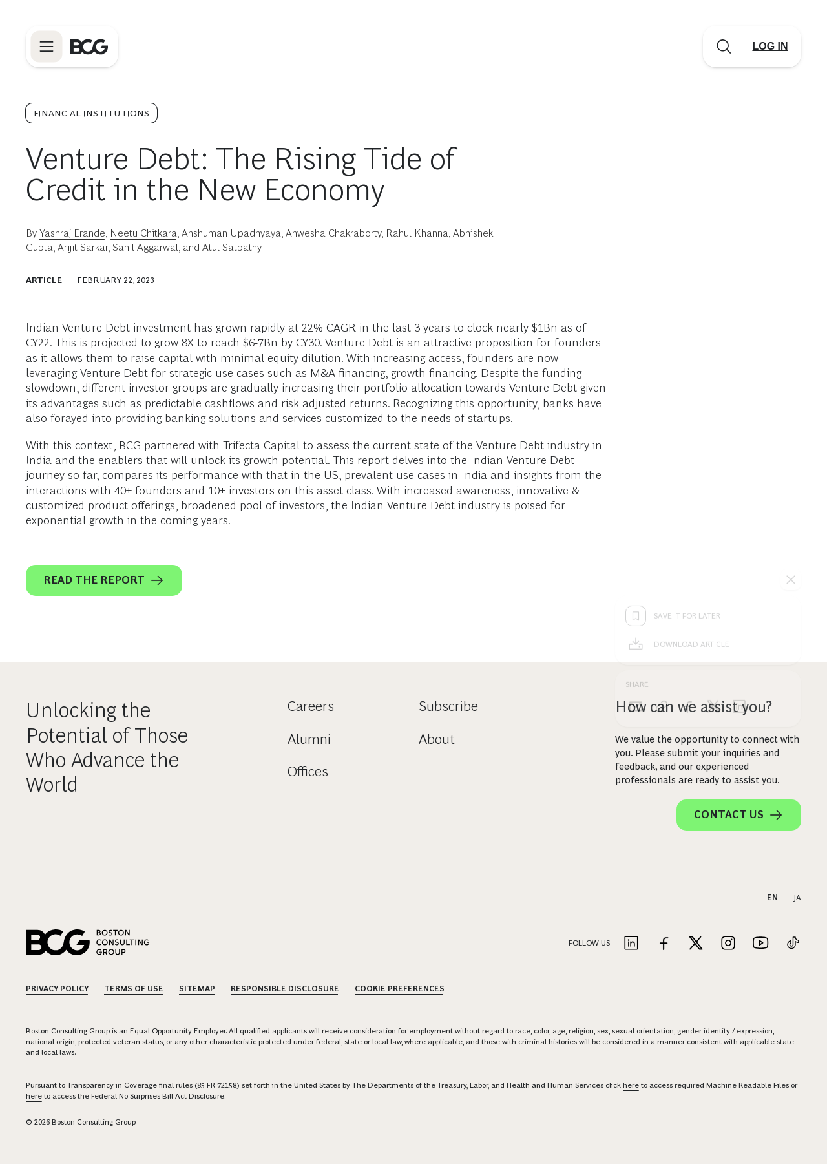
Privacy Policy (57, 988)
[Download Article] (708, 437)
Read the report (104, 580)
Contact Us (739, 815)
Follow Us (589, 942)
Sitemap (197, 988)
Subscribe (448, 706)
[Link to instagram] (728, 944)
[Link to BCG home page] (89, 46)
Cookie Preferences (400, 988)
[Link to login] (770, 46)
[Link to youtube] (760, 944)
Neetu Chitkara (143, 233)
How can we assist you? (693, 706)
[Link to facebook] (663, 944)
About (437, 739)
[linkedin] (739, 499)
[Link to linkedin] (631, 944)
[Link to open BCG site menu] (46, 46)
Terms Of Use (133, 988)
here (631, 1085)
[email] (635, 499)
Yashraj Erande (72, 233)
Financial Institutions (91, 113)
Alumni (309, 739)
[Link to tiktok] (792, 944)
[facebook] (687, 499)
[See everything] (790, 372)
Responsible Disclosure (285, 988)
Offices (308, 771)
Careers (311, 706)
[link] (661, 499)
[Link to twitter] (695, 944)
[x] (713, 499)
